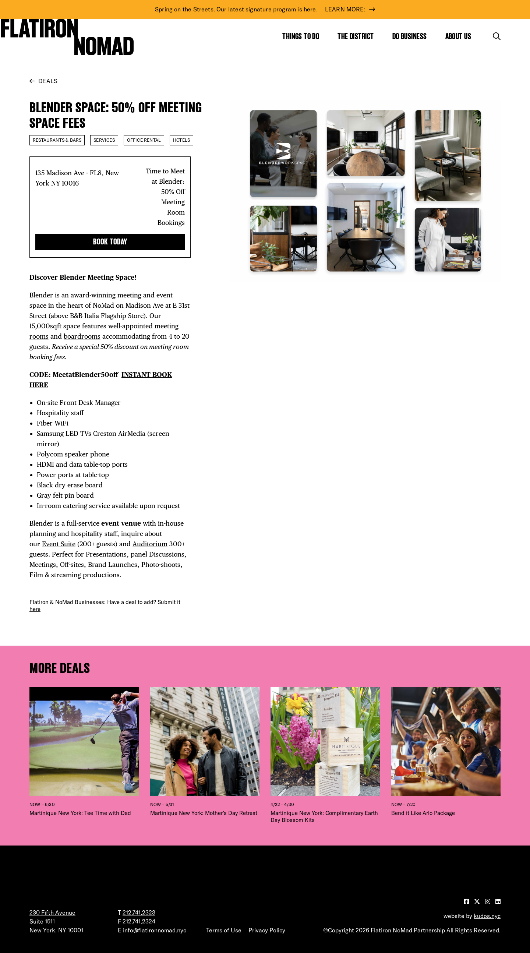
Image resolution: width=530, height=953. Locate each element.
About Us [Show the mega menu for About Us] (458, 36)
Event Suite (58, 544)
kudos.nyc (487, 916)
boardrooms (82, 336)
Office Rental (144, 140)
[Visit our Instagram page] (488, 901)
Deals (47, 81)
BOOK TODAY (110, 242)
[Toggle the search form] (497, 36)
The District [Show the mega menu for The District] (356, 36)
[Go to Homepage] (67, 37)
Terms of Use (223, 930)
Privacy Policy (266, 930)
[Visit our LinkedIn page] (498, 901)
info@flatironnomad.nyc (154, 930)
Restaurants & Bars (57, 140)
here (34, 609)
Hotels (181, 140)
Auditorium (149, 544)
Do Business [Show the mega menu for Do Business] (409, 36)
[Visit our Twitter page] (477, 901)
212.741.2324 (139, 921)
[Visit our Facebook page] (467, 901)
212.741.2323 (139, 912)
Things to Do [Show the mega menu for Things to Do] (300, 36)
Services (103, 140)
